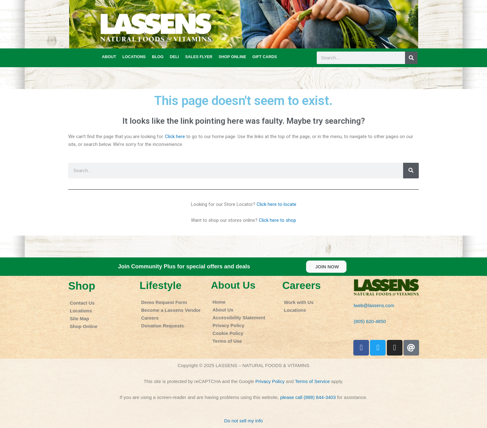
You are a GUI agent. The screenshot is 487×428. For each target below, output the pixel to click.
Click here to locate (276, 204)
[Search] (411, 58)
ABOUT (109, 56)
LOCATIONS (134, 56)
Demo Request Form (164, 302)
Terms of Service (312, 381)
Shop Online (83, 326)
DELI (174, 56)
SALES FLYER (199, 56)
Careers (150, 318)
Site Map (79, 318)
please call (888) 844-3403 (308, 397)
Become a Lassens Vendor (171, 310)
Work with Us (299, 302)
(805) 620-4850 (370, 321)
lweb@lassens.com (374, 305)
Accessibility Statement (239, 317)
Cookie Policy (228, 333)
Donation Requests (162, 325)
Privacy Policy (228, 325)
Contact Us (82, 303)
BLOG (157, 56)
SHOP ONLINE (232, 56)
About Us (233, 285)
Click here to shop (277, 220)
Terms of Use (227, 341)
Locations (81, 310)
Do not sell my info (243, 420)
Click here (175, 136)
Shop (81, 286)
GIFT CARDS (264, 56)
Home (219, 302)
